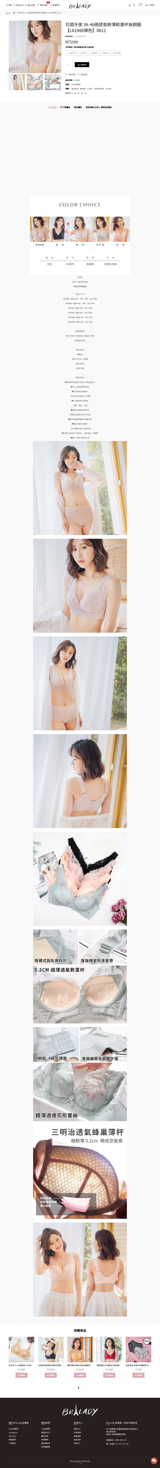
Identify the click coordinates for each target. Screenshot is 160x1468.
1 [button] (78, 1387)
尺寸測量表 (65, 107)
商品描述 (52, 107)
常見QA (77, 1443)
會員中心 (77, 1429)
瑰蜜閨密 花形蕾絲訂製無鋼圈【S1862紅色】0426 (109, 1365)
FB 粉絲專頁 (13, 1429)
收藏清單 (77, 1436)
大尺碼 (89, 88)
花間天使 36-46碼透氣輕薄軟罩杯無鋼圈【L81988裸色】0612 (39, 13)
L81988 (108, 88)
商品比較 (84, 74)
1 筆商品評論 (80, 36)
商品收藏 (71, 74)
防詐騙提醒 (45, 1446)
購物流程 (44, 1436)
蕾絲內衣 (74, 88)
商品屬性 (78, 107)
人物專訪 (12, 1443)
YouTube (12, 1436)
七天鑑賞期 (45, 1429)
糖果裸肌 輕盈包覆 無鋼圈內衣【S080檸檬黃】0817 (80, 1365)
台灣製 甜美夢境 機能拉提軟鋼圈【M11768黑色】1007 (51, 1365)
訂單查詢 (77, 1432)
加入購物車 (82, 64)
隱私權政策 (45, 1443)
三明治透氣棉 (98, 88)
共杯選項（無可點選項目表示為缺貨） (80, 47)
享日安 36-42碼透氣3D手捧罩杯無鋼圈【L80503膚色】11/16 (21, 1365)
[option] (17, 82)
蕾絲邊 (82, 88)
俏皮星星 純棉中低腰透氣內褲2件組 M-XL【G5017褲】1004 (138, 1365)
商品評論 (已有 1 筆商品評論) (99, 107)
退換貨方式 (45, 1432)
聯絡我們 (12, 1439)
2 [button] (81, 1387)
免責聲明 (44, 1439)
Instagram (13, 1432)
